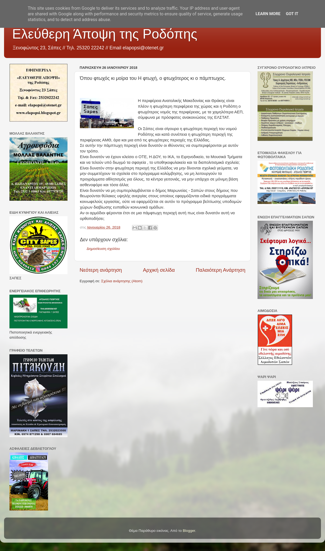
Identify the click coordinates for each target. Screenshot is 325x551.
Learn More (268, 13)
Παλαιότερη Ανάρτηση (220, 270)
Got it (292, 13)
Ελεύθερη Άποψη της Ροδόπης (104, 34)
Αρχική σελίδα (159, 270)
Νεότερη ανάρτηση (101, 270)
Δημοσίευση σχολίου (103, 249)
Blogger (189, 531)
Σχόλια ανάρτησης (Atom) (122, 281)
